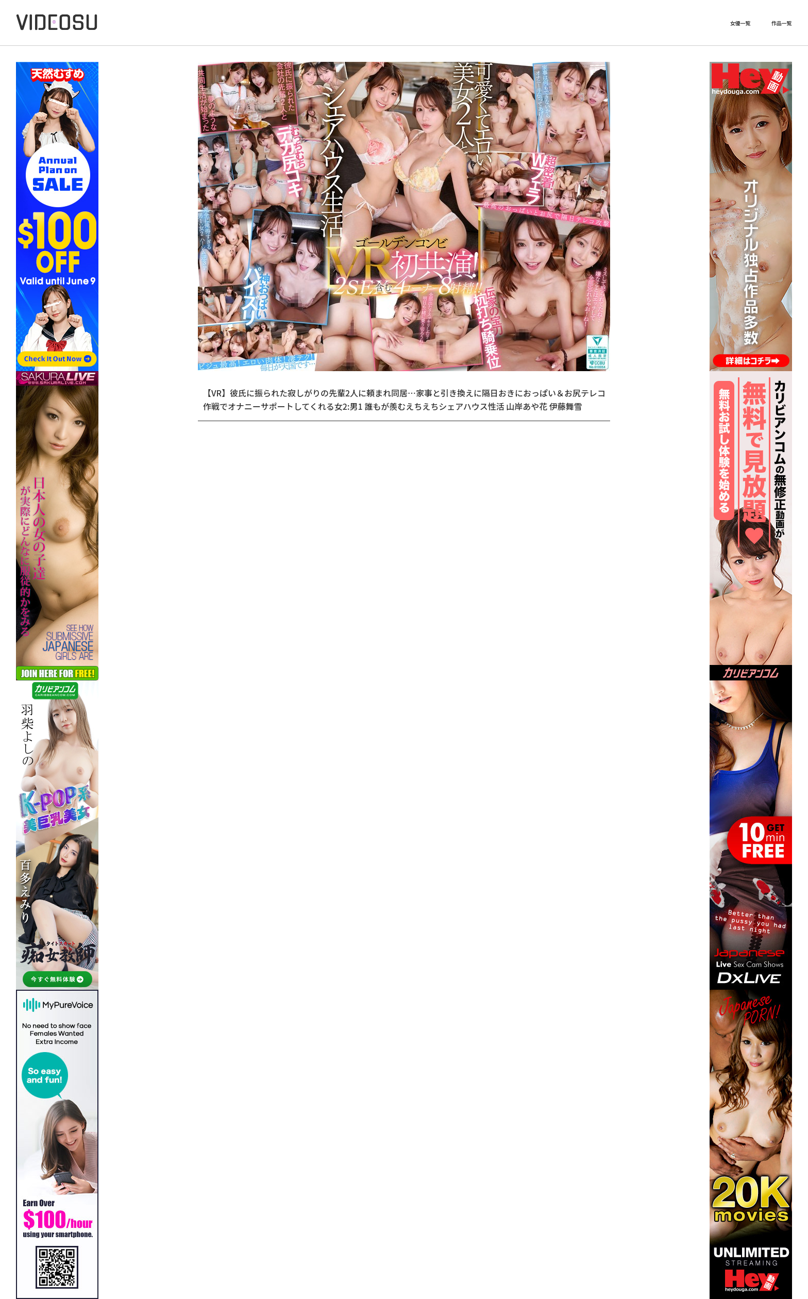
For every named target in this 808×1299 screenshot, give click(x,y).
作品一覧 (781, 23)
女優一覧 (740, 23)
